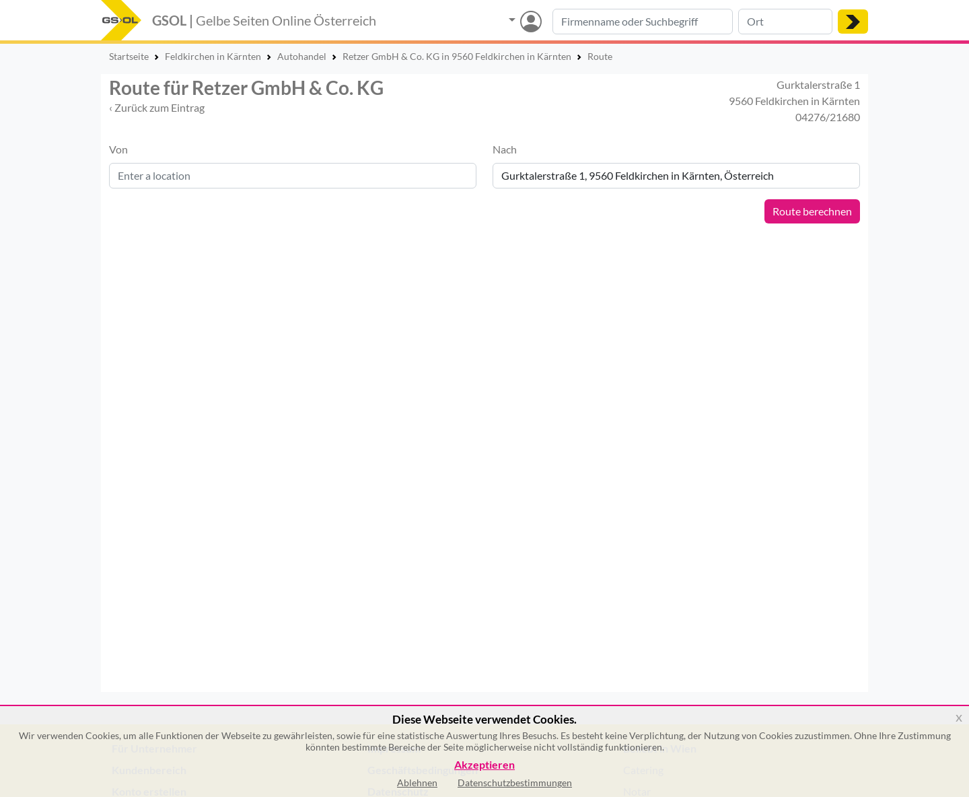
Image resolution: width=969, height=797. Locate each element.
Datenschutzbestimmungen (515, 782)
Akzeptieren (484, 765)
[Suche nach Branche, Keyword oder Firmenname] (642, 21)
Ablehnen (417, 782)
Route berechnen (812, 211)
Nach (505, 149)
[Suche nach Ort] (785, 21)
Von (118, 149)
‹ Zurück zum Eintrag (157, 107)
